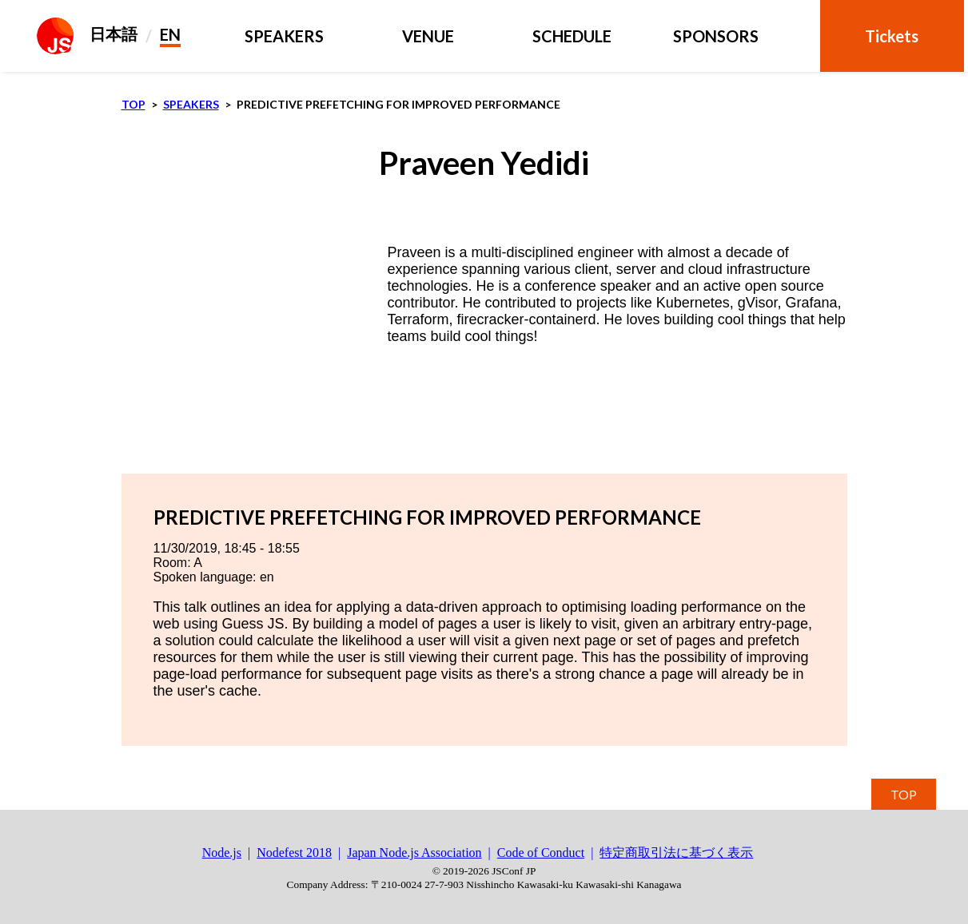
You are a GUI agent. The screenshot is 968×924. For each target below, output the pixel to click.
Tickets (891, 36)
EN (170, 34)
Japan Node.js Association (414, 852)
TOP (903, 794)
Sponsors (716, 36)
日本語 (113, 33)
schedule (571, 36)
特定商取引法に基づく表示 (676, 852)
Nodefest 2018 (294, 852)
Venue (428, 36)
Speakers (284, 36)
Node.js (221, 852)
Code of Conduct (540, 852)
